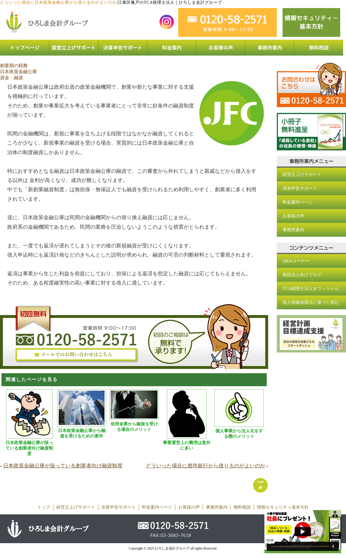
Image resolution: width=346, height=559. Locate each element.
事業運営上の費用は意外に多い (186, 445)
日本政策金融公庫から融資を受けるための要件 (82, 433)
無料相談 (242, 507)
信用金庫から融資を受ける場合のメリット (134, 427)
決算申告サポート (300, 188)
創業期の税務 (14, 65)
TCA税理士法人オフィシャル (311, 288)
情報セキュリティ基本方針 (283, 507)
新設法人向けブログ (302, 274)
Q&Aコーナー (296, 261)
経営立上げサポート (302, 174)
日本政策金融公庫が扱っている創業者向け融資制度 (29, 448)
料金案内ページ (298, 202)
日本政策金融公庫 (18, 71)
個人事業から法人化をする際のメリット (239, 434)
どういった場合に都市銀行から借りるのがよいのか (205, 466)
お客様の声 (293, 216)
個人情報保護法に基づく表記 (311, 302)
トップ (43, 507)
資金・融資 (11, 77)
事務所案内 (293, 230)
